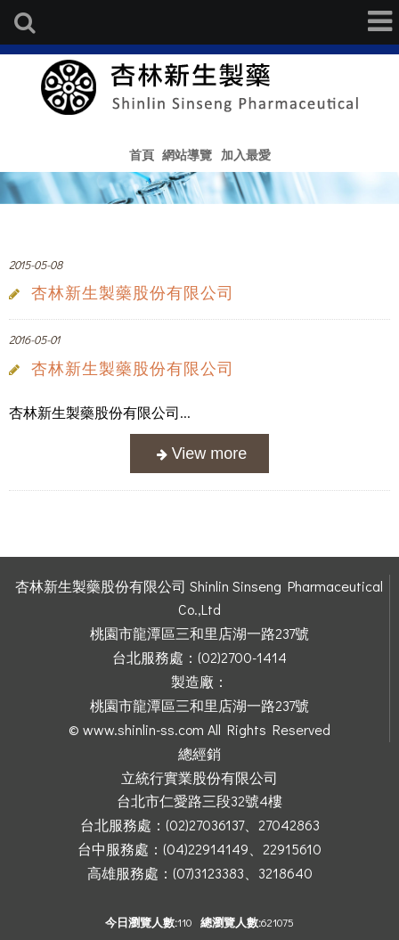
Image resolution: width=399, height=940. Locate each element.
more (200, 454)
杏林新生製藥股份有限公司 (132, 292)
